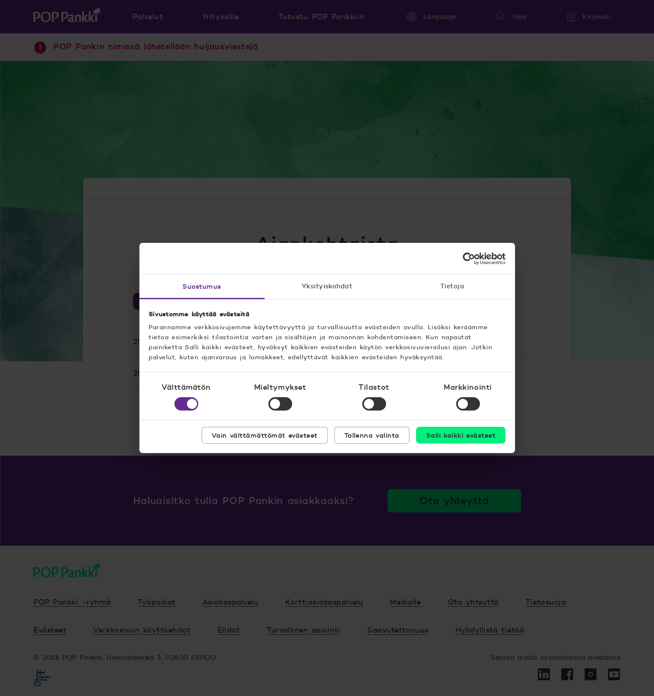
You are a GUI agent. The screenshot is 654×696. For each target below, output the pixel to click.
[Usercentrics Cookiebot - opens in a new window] (468, 258)
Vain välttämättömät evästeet (265, 435)
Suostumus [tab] (201, 286)
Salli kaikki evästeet (460, 435)
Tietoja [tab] (452, 286)
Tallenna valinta (371, 435)
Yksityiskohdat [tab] (327, 286)
